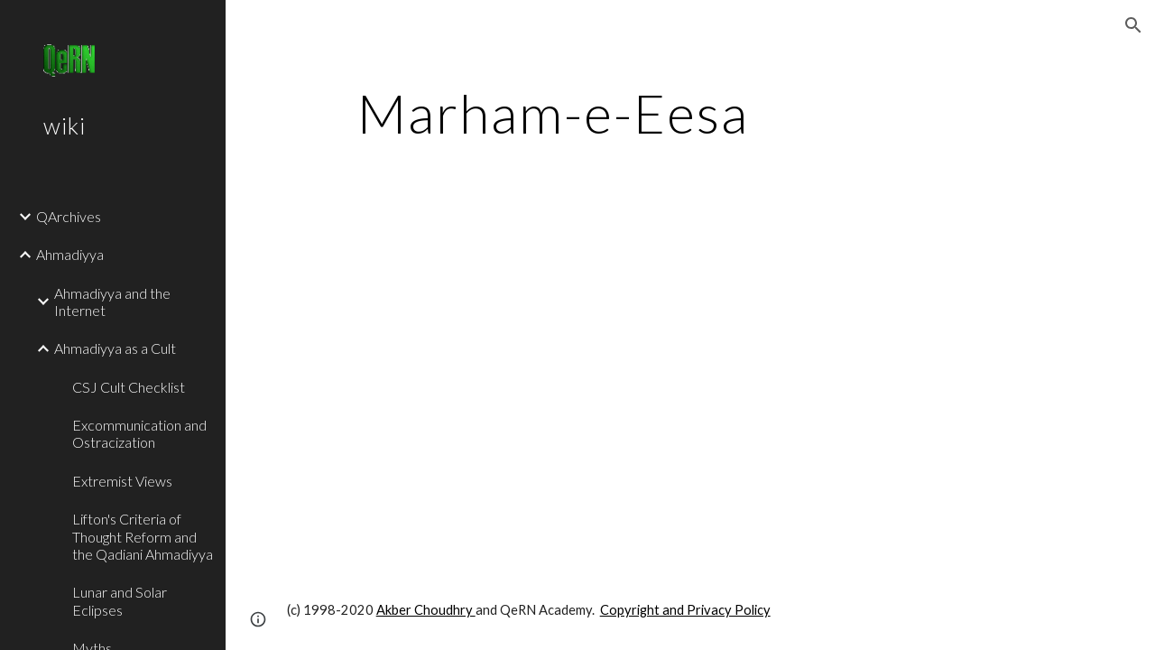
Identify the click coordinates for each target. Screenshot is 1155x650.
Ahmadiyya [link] (70, 254)
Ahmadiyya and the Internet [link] (112, 301)
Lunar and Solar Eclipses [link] (119, 600)
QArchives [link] (68, 216)
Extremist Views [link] (122, 480)
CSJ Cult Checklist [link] (128, 386)
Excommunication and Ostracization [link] (139, 433)
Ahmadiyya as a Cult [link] (115, 348)
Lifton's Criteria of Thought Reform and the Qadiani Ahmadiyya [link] (142, 536)
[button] (1133, 25)
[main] (553, 113)
